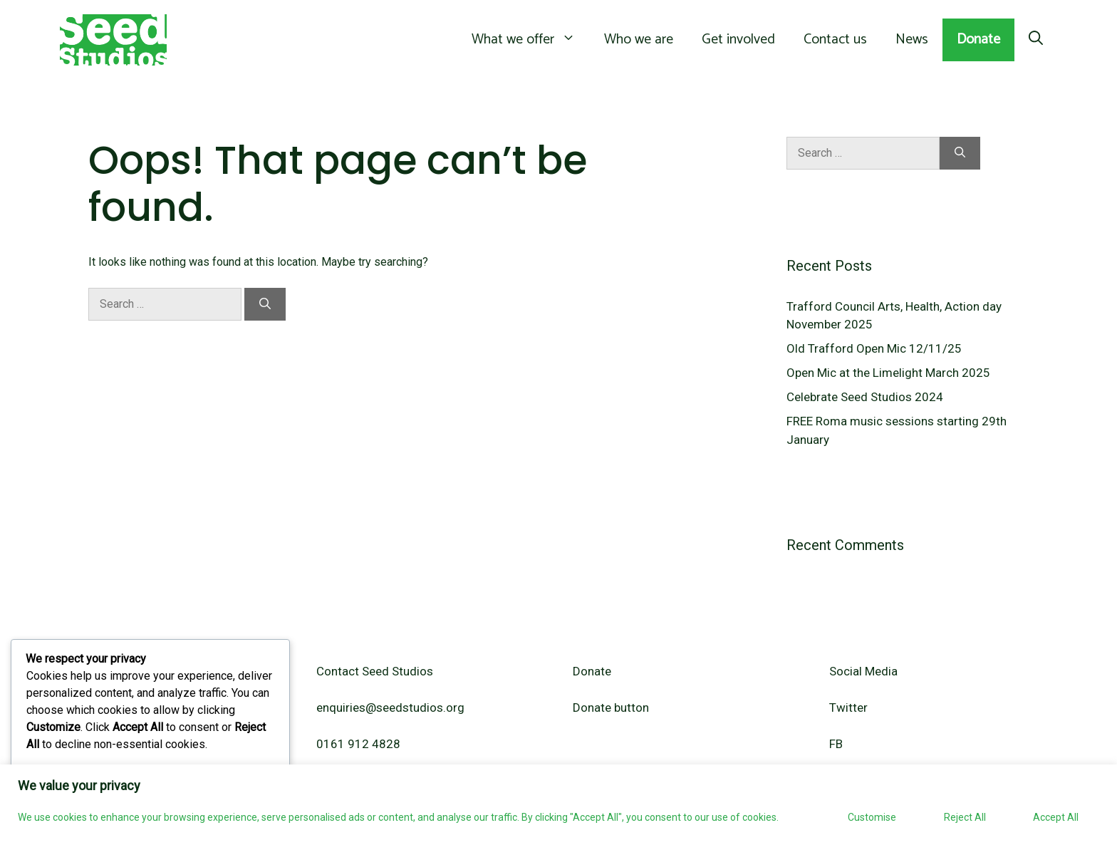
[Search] (265, 304)
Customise (872, 817)
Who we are (638, 39)
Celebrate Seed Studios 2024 (864, 397)
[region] (558, 804)
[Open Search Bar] (1035, 40)
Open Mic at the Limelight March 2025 (888, 373)
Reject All (965, 817)
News (911, 39)
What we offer (531, 40)
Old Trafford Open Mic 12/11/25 (874, 348)
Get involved (738, 39)
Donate (978, 39)
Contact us (835, 39)
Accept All (1056, 817)
